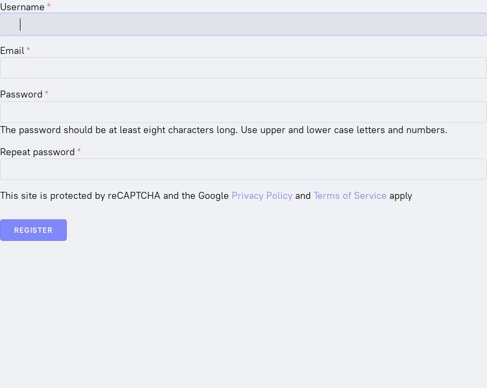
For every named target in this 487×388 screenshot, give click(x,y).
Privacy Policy (262, 195)
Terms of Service (350, 195)
